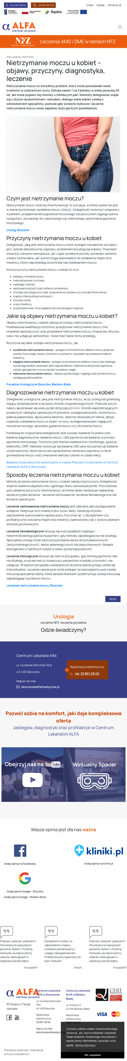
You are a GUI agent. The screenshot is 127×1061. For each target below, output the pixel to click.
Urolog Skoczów (17, 230)
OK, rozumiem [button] (93, 1055)
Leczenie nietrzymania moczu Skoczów (34, 585)
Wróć (113, 599)
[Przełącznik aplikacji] (120, 27)
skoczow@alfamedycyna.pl (40, 687)
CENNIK (101, 5)
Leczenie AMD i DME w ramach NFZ (63, 41)
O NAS (89, 5)
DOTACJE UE (114, 5)
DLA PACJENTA (18, 5)
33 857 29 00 (43, 1022)
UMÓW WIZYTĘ (46, 5)
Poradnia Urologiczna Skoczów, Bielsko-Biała (38, 384)
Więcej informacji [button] (85, 1045)
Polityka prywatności (16, 1050)
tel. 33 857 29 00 (87, 673)
